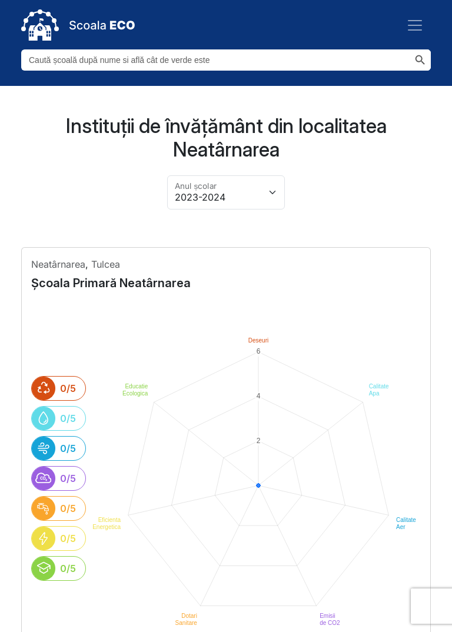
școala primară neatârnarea (111, 283)
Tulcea (105, 264)
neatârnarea (58, 264)
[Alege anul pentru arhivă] (226, 192)
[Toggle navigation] (415, 25)
